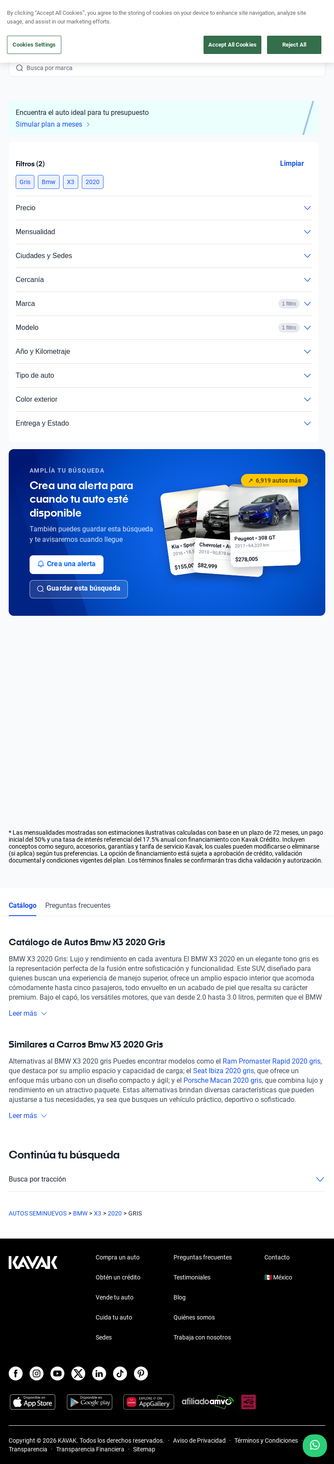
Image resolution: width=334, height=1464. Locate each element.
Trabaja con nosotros (202, 1337)
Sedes (104, 1337)
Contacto (277, 1257)
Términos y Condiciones (266, 1440)
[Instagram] (36, 1373)
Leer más (28, 1013)
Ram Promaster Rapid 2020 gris (272, 1061)
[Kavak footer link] (33, 1298)
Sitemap (144, 1449)
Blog (180, 1297)
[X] (78, 1373)
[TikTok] (120, 1373)
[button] (25, 182)
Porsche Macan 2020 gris (223, 1080)
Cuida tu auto (114, 1317)
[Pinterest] (141, 1373)
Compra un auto (118, 1257)
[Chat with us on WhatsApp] (315, 1446)
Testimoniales (192, 1277)
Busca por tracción (167, 1179)
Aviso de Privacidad (199, 1440)
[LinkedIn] (99, 1373)
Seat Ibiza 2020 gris (223, 1071)
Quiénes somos (194, 1317)
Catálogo (23, 905)
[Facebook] (16, 1373)
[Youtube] (57, 1373)
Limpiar (292, 163)
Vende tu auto (115, 1297)
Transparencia (28, 1449)
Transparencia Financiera (90, 1449)
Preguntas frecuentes (77, 905)
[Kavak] (21, 12)
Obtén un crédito (118, 1277)
